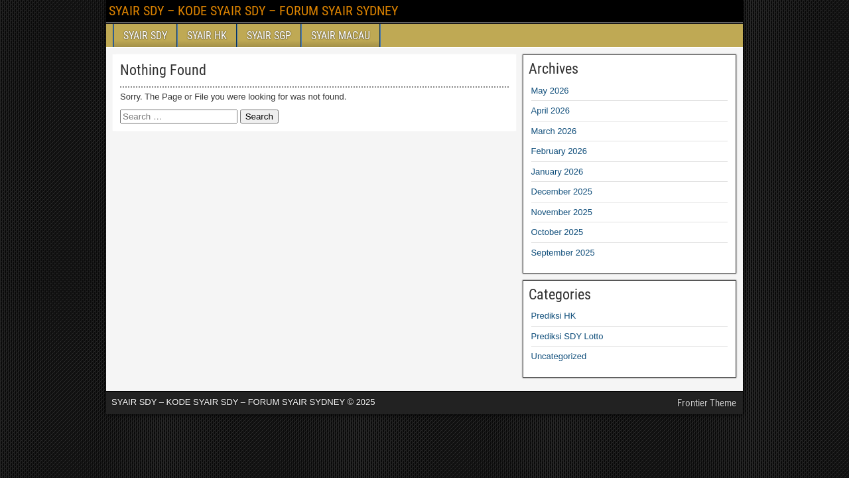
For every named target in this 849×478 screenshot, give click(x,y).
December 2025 (562, 192)
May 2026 (550, 91)
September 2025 (563, 253)
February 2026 (559, 151)
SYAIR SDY (145, 35)
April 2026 (550, 111)
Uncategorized (559, 356)
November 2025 (562, 212)
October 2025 (557, 232)
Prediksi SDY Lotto (567, 336)
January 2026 (557, 172)
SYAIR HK (207, 35)
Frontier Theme (706, 403)
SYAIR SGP (269, 35)
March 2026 (554, 131)
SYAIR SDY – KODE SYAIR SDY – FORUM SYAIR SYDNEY (253, 11)
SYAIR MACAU (340, 35)
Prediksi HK (553, 316)
